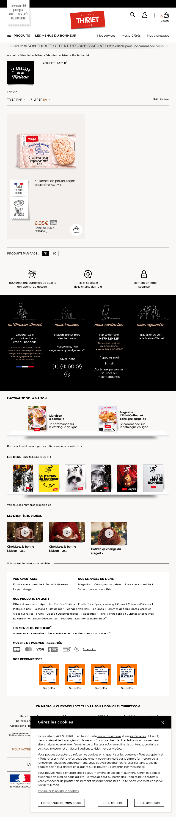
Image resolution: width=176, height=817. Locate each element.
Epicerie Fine (21, 618)
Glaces (51, 613)
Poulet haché (80, 55)
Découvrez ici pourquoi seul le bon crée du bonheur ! (25, 338)
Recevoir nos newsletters (65, 446)
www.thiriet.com (109, 736)
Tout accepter (149, 803)
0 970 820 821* (109, 338)
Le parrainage (22, 589)
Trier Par (14, 99)
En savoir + (89, 649)
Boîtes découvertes (45, 618)
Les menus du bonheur (55, 35)
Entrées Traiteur (64, 604)
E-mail (108, 363)
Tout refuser (113, 803)
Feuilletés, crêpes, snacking (96, 604)
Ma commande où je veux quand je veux (67, 348)
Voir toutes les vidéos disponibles (29, 563)
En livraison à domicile (27, 584)
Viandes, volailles (31, 55)
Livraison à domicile (138, 584)
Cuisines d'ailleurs (139, 604)
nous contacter (109, 324)
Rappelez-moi (109, 357)
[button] (144, 15)
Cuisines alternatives (140, 613)
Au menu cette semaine (28, 633)
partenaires (138, 736)
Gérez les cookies (27, 721)
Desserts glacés (68, 613)
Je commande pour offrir (94, 589)
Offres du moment (25, 604)
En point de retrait (58, 584)
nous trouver (67, 324)
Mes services (106, 35)
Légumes (97, 609)
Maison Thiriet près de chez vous (67, 336)
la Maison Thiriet (25, 324)
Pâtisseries (88, 613)
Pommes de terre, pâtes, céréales (129, 609)
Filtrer (39, 99)
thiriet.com (27, 716)
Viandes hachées (57, 55)
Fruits (40, 613)
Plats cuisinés (22, 609)
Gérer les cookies (148, 772)
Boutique (66, 618)
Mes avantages (158, 35)
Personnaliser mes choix (61, 803)
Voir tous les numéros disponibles (29, 505)
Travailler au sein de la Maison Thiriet (151, 336)
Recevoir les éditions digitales (26, 446)
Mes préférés (131, 35)
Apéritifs (46, 604)
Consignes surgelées (107, 584)
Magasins (84, 584)
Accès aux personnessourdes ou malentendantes (109, 373)
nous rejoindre (150, 324)
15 (45, 253)
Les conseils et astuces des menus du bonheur (79, 633)
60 (54, 253)
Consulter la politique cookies (58, 791)
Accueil (11, 55)
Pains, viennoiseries (111, 613)
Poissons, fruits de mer (48, 609)
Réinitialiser (161, 99)
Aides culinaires (23, 613)
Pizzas (121, 604)
